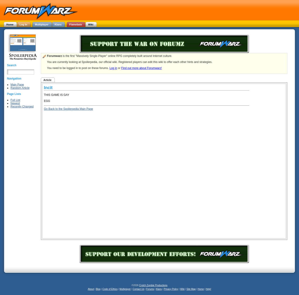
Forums (150, 289)
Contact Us (138, 289)
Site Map (191, 289)
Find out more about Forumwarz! (141, 68)
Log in (113, 68)
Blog (98, 289)
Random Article (20, 88)
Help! (208, 289)
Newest (15, 103)
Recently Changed (22, 106)
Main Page (17, 84)
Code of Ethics (109, 289)
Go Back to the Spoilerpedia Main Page (68, 109)
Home (201, 289)
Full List (15, 100)
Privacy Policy (171, 289)
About (91, 289)
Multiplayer (125, 289)
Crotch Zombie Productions (153, 285)
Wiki (182, 289)
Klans (159, 289)
